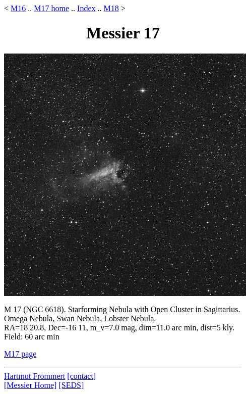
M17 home (51, 8)
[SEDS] (71, 385)
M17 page (20, 354)
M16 (18, 8)
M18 (110, 8)
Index (86, 8)
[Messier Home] (30, 385)
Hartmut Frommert (34, 376)
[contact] (81, 376)
